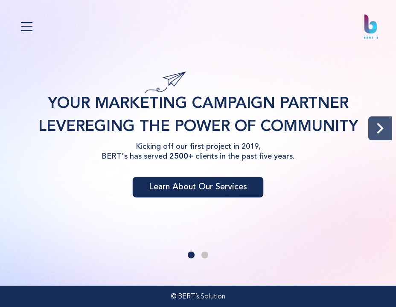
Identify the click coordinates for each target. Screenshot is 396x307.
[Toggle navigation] (26, 26)
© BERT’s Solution (198, 296)
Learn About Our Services (198, 187)
